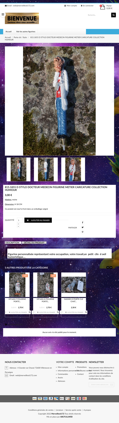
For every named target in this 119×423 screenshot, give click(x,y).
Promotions (82, 367)
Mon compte (63, 367)
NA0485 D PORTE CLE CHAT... (73, 300)
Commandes (63, 374)
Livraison (59, 410)
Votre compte (65, 362)
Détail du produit (34, 242)
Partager (83, 223)
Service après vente (73, 410)
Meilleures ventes (84, 371)
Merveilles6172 (58, 414)
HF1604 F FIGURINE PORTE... (17, 300)
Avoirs (60, 378)
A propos (87, 410)
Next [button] (113, 101)
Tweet (83, 227)
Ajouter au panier (38, 220)
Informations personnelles (67, 371)
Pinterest (83, 232)
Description (12, 242)
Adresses (61, 381)
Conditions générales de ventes (41, 410)
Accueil (9, 31)
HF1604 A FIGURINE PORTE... (45, 300)
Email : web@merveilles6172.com (19, 6)
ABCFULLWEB (66, 417)
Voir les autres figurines (25, 31)
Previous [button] (6, 101)
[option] (59, 101)
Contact (80, 374)
